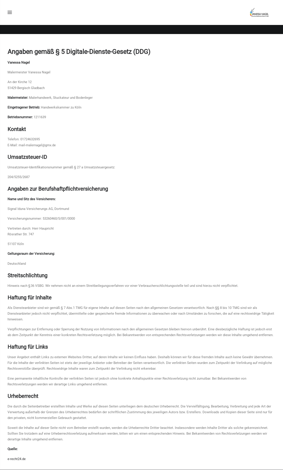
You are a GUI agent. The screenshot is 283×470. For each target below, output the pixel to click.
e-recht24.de (17, 459)
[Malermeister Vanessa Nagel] (258, 17)
